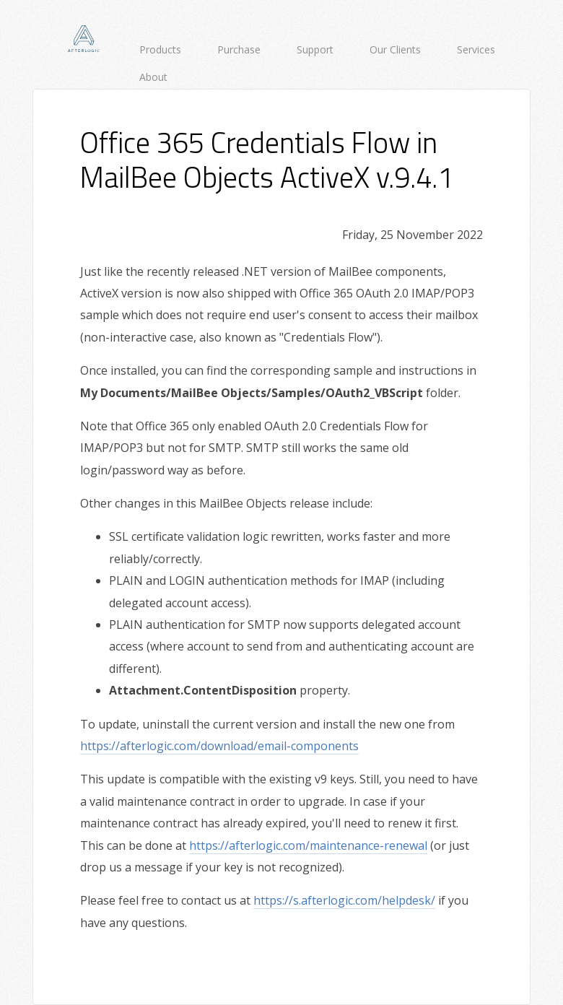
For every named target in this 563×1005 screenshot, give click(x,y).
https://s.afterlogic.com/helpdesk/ (344, 900)
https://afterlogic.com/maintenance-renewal (308, 845)
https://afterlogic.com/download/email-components (219, 746)
